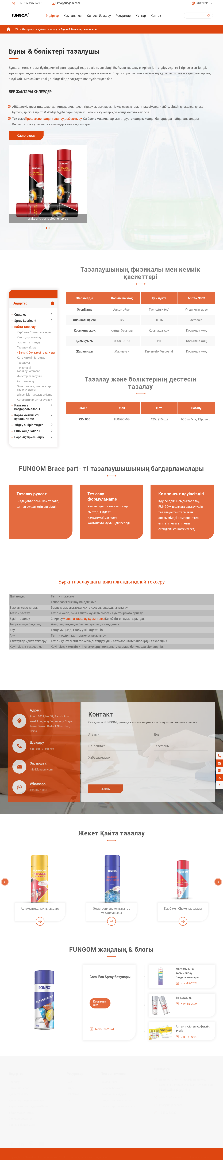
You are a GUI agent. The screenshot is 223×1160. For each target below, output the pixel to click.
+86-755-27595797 (29, 3)
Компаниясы (73, 15)
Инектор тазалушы (29, 376)
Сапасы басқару (99, 15)
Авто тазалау (25, 381)
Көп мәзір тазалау (29, 337)
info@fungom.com (68, 3)
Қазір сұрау (26, 135)
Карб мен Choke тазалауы (34, 332)
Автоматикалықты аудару (34, 399)
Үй (16, 29)
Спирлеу (20, 314)
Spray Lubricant (25, 320)
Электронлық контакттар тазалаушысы (34, 388)
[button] (46, 228)
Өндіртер (52, 15)
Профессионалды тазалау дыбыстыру (53, 118)
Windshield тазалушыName (34, 394)
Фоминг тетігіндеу (28, 342)
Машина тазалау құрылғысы (84, 619)
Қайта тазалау (47, 29)
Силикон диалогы (27, 431)
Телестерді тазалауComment (28, 369)
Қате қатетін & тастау (31, 357)
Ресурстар (123, 15)
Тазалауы (23, 362)
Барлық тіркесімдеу (29, 437)
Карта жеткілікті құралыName (26, 417)
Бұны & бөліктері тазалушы (79, 29)
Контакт (157, 15)
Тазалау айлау (26, 347)
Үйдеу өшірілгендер (28, 425)
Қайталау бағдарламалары (27, 407)
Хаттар (141, 15)
